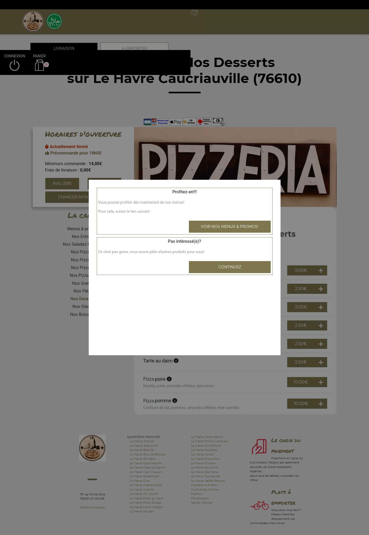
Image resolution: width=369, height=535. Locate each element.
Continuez (229, 267)
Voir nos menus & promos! (229, 226)
